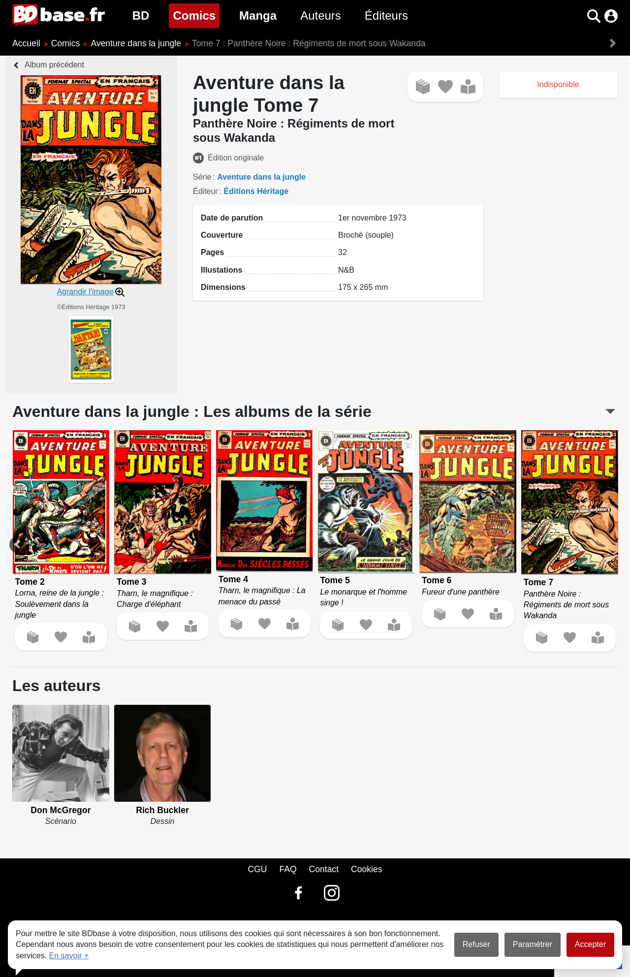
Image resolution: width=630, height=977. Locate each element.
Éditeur (205, 191)
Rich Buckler (162, 810)
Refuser (476, 944)
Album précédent (54, 65)
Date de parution (232, 218)
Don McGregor (61, 810)
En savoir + (69, 955)
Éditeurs (386, 15)
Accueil (26, 43)
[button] (593, 16)
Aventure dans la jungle (136, 43)
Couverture (222, 235)
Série (202, 177)
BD (141, 15)
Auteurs (320, 15)
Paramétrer (532, 944)
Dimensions (223, 287)
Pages (212, 252)
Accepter (590, 944)
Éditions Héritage (256, 191)
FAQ (287, 869)
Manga (258, 15)
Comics (196, 14)
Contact (324, 869)
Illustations (221, 270)
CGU (257, 869)
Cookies (366, 869)
